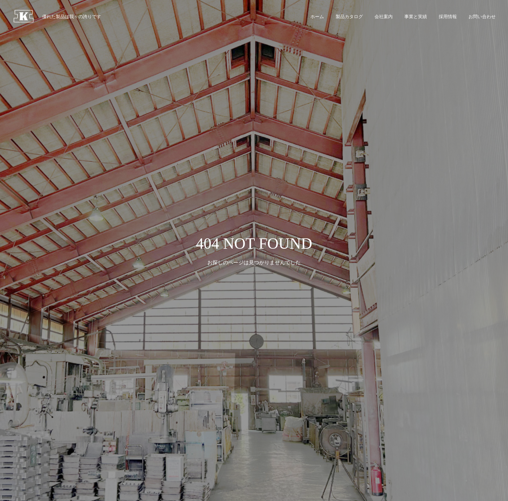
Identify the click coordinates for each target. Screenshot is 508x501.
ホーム (317, 16)
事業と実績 (415, 16)
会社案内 (384, 16)
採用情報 (448, 16)
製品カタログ (349, 16)
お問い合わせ (482, 16)
